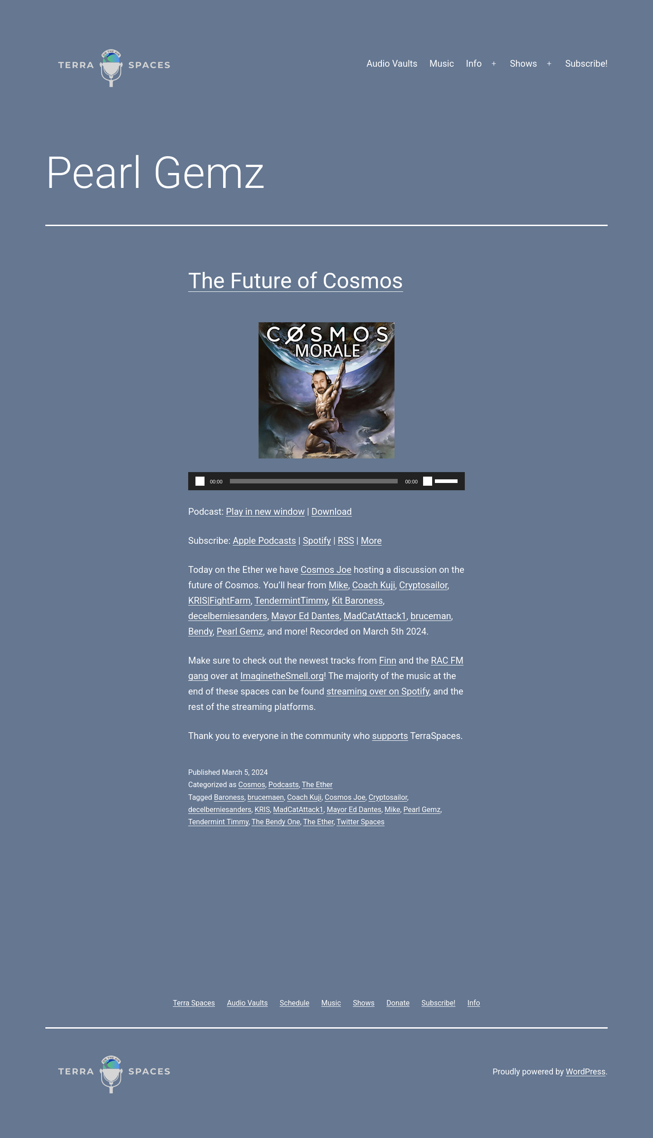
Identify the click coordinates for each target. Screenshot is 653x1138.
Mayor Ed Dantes (305, 616)
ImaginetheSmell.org (282, 675)
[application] (326, 481)
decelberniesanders (227, 616)
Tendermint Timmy (218, 822)
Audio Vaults (391, 63)
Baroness (229, 797)
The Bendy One (276, 822)
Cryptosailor (423, 585)
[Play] (200, 481)
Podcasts (283, 784)
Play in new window (265, 511)
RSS (346, 540)
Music (441, 63)
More (371, 540)
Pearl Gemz (240, 631)
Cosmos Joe (326, 569)
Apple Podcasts (264, 540)
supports (390, 735)
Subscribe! (586, 63)
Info (474, 63)
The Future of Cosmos (295, 281)
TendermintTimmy (291, 600)
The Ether (317, 784)
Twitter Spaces (360, 822)
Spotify (317, 540)
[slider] (314, 481)
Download (332, 511)
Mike (338, 585)
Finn (387, 660)
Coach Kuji (373, 585)
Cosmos (251, 784)
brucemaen (266, 797)
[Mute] (427, 481)
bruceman (430, 616)
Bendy (200, 631)
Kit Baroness (357, 600)
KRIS (262, 809)
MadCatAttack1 (375, 616)
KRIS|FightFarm (219, 600)
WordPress (585, 1071)
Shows (523, 63)
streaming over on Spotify (377, 691)
